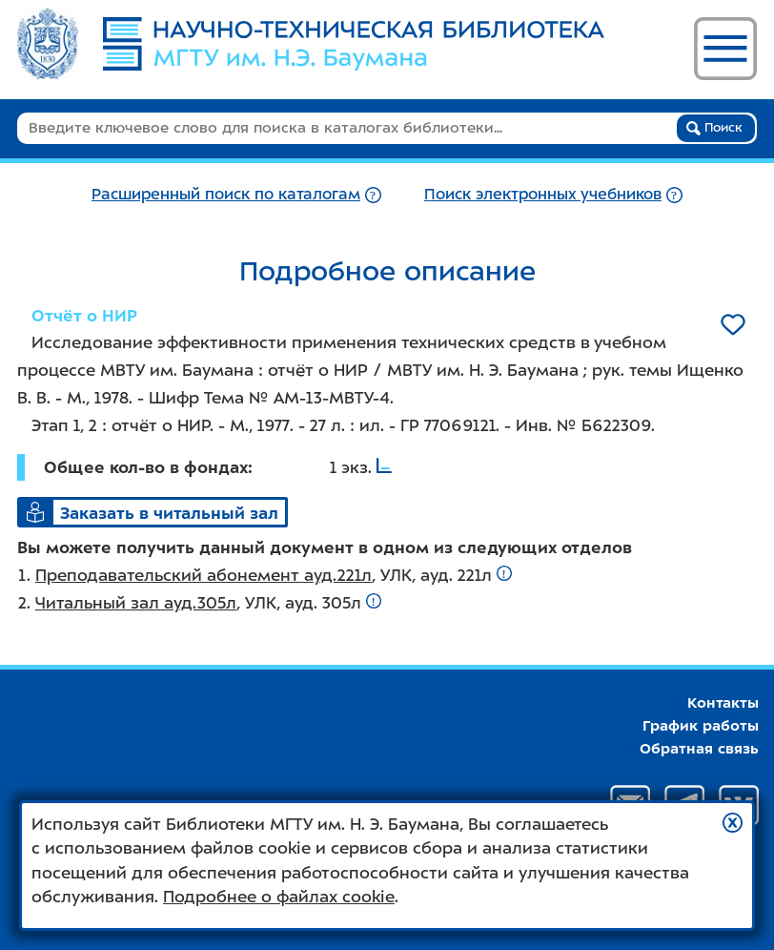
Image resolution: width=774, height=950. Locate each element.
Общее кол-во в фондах (146, 467)
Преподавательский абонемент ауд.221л (203, 575)
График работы (700, 725)
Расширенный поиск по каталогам (226, 194)
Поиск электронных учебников (543, 194)
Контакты (723, 703)
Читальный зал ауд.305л (135, 602)
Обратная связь (699, 748)
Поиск (714, 127)
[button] (733, 823)
